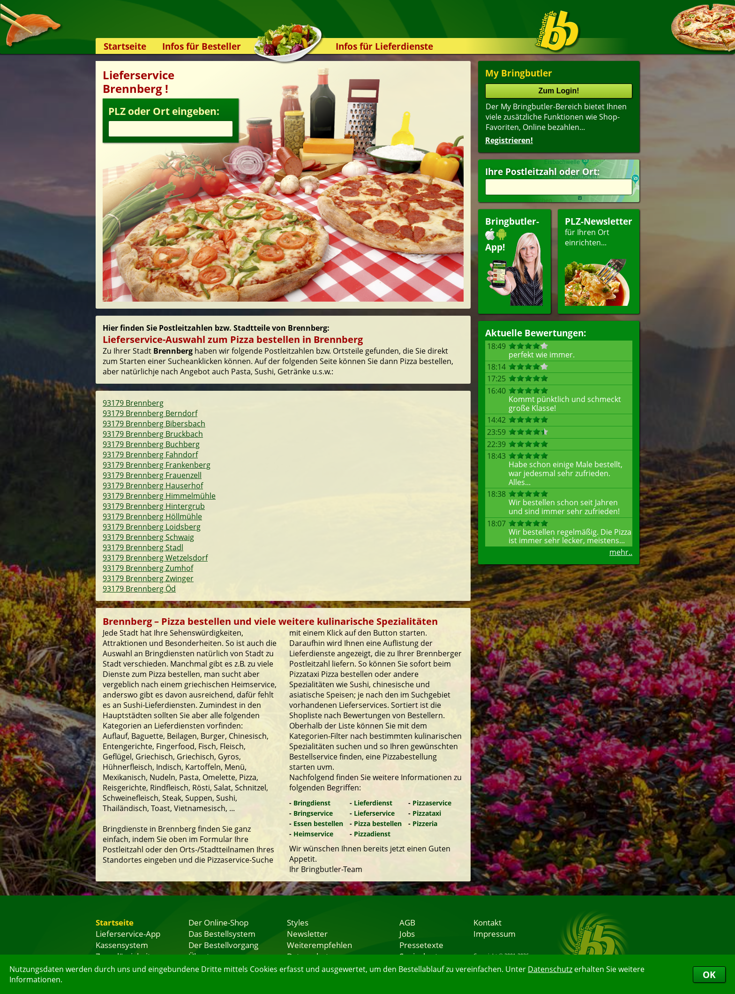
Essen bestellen (318, 823)
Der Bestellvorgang (223, 944)
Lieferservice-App (128, 933)
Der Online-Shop (218, 922)
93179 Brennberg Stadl (143, 547)
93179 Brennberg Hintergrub (154, 506)
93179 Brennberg (133, 403)
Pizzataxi (426, 813)
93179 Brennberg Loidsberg (152, 527)
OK (709, 974)
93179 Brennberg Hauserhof (153, 485)
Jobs (407, 933)
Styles (297, 922)
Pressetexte (421, 944)
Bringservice (313, 813)
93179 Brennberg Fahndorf (150, 454)
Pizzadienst (372, 833)
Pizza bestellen (378, 823)
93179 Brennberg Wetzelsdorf (155, 558)
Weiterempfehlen (319, 944)
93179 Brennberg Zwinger (148, 578)
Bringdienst (311, 802)
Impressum (494, 933)
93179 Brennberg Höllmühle (152, 516)
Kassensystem (122, 944)
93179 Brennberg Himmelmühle (159, 496)
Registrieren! (509, 140)
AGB (407, 922)
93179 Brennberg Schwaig (148, 537)
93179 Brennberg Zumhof (148, 568)
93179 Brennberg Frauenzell (152, 475)
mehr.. (620, 552)
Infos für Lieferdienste (384, 46)
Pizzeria (424, 823)
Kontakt (487, 922)
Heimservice (313, 833)
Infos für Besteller (201, 46)
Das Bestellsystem (221, 933)
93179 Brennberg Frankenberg (156, 465)
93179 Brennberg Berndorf (150, 413)
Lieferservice (374, 813)
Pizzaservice (431, 802)
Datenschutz (550, 969)
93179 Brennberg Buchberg (151, 444)
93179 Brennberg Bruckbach (153, 434)
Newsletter (307, 933)
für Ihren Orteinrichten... (598, 260)
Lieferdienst (373, 802)
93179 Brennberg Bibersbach (154, 423)
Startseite (125, 46)
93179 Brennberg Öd (139, 589)
